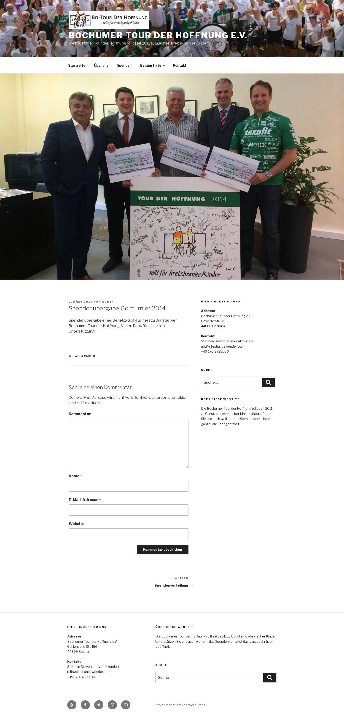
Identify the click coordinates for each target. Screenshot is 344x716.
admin (108, 301)
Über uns (101, 65)
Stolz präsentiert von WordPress (180, 705)
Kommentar (80, 414)
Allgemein (85, 356)
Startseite (76, 65)
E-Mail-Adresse (85, 500)
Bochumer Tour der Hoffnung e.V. (158, 35)
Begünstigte (153, 65)
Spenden (124, 65)
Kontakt (179, 65)
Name (75, 476)
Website (76, 524)
